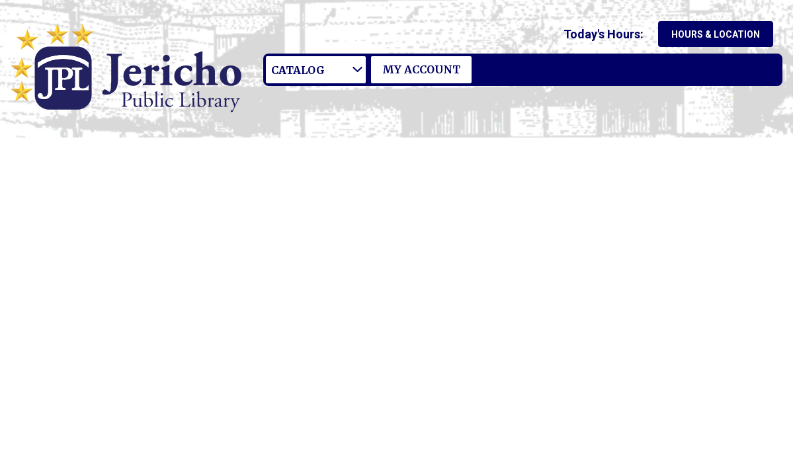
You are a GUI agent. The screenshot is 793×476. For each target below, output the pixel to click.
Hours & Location (715, 34)
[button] (606, 34)
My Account (421, 69)
